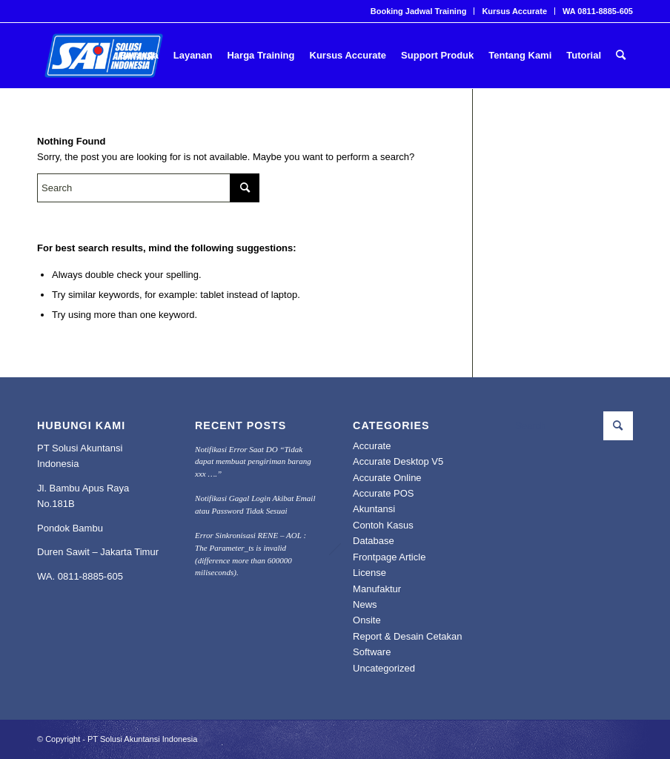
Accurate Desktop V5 (398, 461)
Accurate (372, 445)
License (369, 572)
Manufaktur (377, 588)
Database (373, 540)
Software (372, 651)
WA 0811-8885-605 (598, 11)
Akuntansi (374, 508)
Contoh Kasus (383, 525)
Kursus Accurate (514, 11)
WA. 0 (50, 576)
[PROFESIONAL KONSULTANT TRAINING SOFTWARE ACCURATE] (103, 55)
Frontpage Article (389, 557)
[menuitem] (419, 11)
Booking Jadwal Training (419, 11)
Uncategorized (384, 668)
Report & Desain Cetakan (407, 636)
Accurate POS (383, 493)
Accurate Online (387, 477)
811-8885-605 (93, 576)
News (365, 604)
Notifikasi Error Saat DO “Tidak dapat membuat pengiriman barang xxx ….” (253, 461)
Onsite (367, 620)
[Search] (620, 55)
